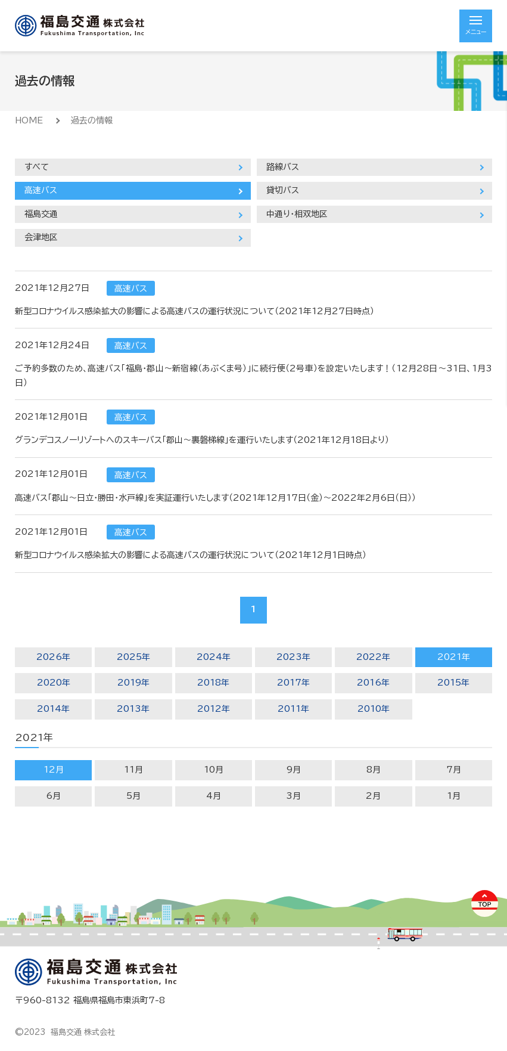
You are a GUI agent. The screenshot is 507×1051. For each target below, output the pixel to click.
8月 (373, 769)
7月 (453, 769)
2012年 (213, 709)
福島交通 (41, 214)
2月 (373, 796)
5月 (133, 796)
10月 (213, 769)
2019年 (133, 682)
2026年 (53, 657)
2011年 (293, 709)
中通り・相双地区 (297, 214)
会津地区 (41, 237)
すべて (36, 167)
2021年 (453, 657)
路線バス (282, 167)
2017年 (293, 682)
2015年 (453, 682)
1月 (454, 796)
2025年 (133, 657)
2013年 (133, 709)
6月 (53, 796)
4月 (213, 796)
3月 (293, 796)
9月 (294, 769)
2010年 (373, 709)
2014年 (53, 709)
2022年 (373, 657)
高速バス (40, 190)
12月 (53, 769)
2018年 (213, 682)
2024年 (214, 657)
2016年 (373, 682)
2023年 (293, 657)
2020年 (53, 682)
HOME (29, 120)
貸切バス (282, 190)
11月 (133, 769)
